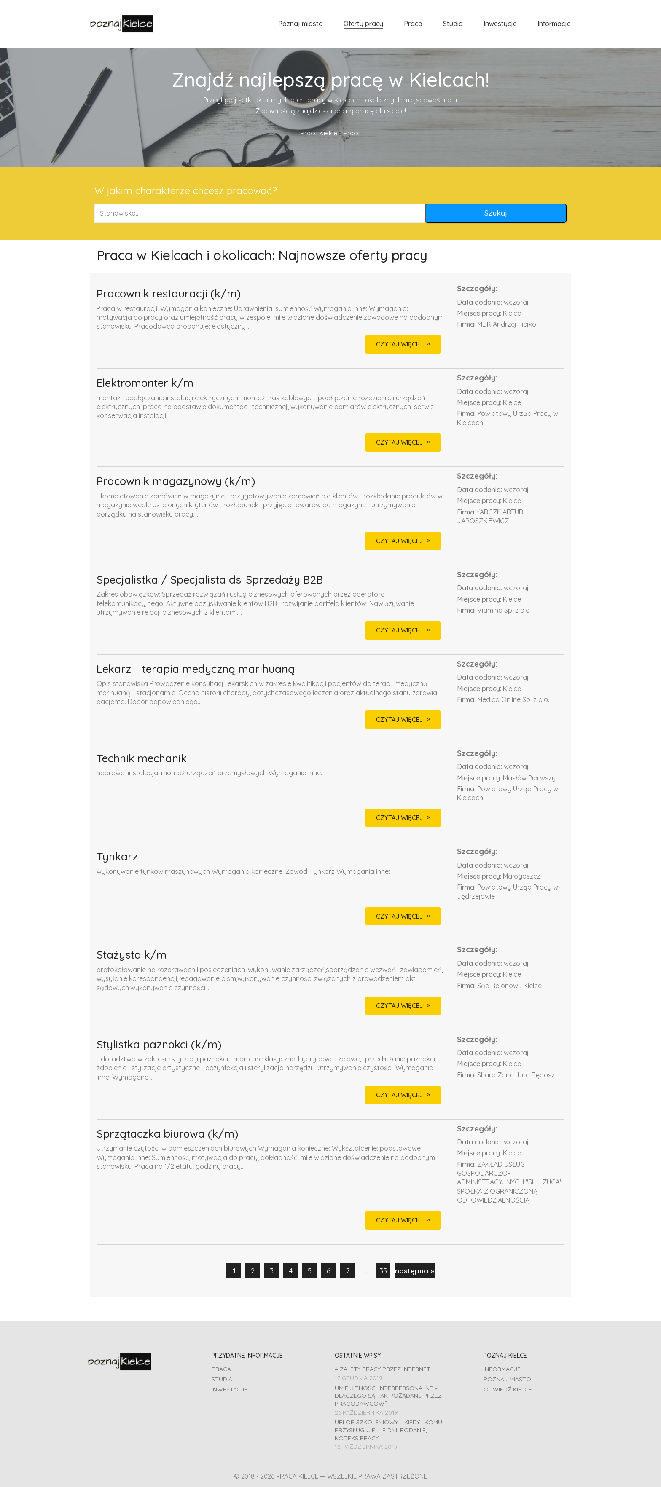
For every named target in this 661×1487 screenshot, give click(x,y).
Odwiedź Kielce (508, 1389)
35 (383, 1270)
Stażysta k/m (132, 955)
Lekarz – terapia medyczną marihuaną (196, 669)
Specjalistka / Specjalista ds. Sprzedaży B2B (210, 580)
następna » (414, 1270)
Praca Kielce (319, 133)
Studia (222, 1379)
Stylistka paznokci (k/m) (159, 1045)
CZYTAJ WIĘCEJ (399, 344)
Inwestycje (229, 1389)
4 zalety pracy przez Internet (382, 1369)
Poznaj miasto (507, 1379)
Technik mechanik (142, 759)
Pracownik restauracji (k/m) (169, 294)
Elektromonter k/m (145, 383)
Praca (221, 1369)
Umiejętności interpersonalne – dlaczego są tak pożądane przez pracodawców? (388, 1395)
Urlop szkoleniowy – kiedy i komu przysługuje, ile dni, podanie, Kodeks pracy (388, 1429)
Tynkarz (117, 857)
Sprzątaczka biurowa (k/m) (167, 1134)
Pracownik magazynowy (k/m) (176, 481)
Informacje (502, 1369)
